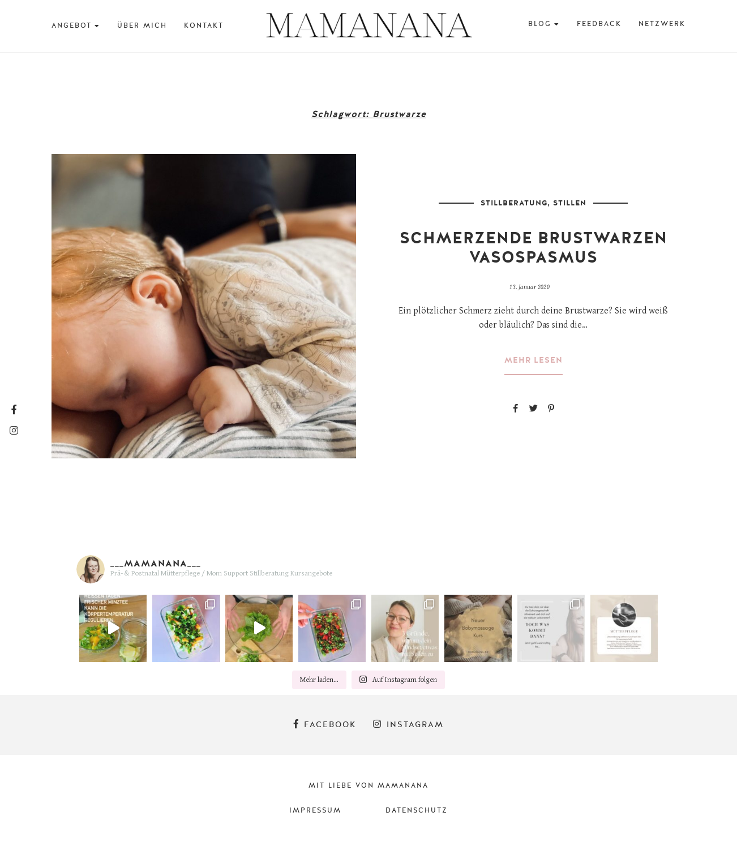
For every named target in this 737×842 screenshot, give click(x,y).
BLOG (539, 23)
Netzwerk (662, 23)
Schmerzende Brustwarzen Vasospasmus (533, 247)
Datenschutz (416, 810)
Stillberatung (514, 203)
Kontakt (204, 25)
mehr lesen (533, 360)
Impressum (315, 810)
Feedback (599, 23)
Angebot (72, 25)
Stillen (569, 203)
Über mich (142, 25)
